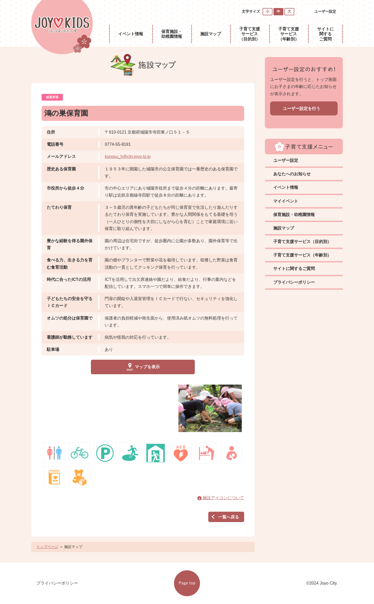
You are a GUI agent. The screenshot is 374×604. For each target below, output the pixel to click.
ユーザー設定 (325, 11)
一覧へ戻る (228, 517)
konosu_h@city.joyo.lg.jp (127, 156)
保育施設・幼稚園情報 (171, 34)
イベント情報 (130, 34)
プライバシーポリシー (294, 282)
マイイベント (285, 201)
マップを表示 (143, 367)
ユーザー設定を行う (301, 108)
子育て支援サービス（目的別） (249, 34)
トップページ (47, 547)
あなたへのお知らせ (292, 174)
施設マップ (210, 34)
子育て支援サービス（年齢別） (288, 34)
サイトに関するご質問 (325, 34)
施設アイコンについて (220, 498)
